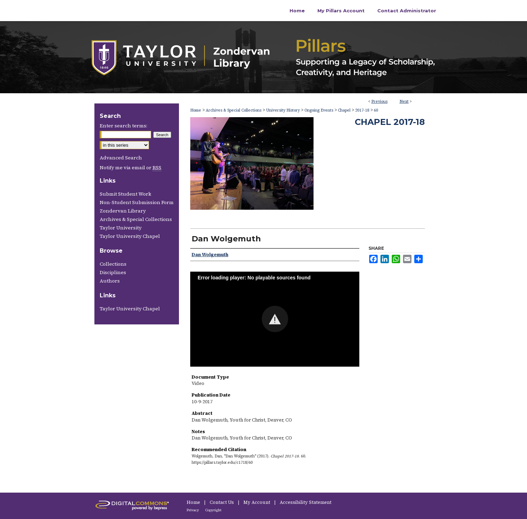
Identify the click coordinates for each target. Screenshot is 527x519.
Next (404, 101)
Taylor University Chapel (130, 236)
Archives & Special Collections (233, 110)
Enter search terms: (123, 125)
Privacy (193, 510)
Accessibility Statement (305, 502)
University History (283, 110)
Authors (110, 280)
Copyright (213, 510)
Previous (379, 101)
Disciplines (113, 272)
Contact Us (222, 502)
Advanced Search (121, 157)
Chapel (344, 110)
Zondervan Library (123, 210)
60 (376, 110)
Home (195, 110)
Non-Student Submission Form (137, 202)
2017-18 (362, 110)
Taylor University (121, 227)
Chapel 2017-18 (390, 122)
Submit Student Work (125, 193)
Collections (113, 263)
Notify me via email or (130, 167)
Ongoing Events (318, 110)
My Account (257, 502)
